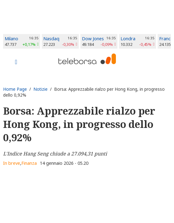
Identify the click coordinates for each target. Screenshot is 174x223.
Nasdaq (51, 39)
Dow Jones (93, 39)
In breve (11, 163)
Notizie (40, 89)
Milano (11, 39)
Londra (128, 39)
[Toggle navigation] (16, 62)
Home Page (15, 89)
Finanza (29, 163)
